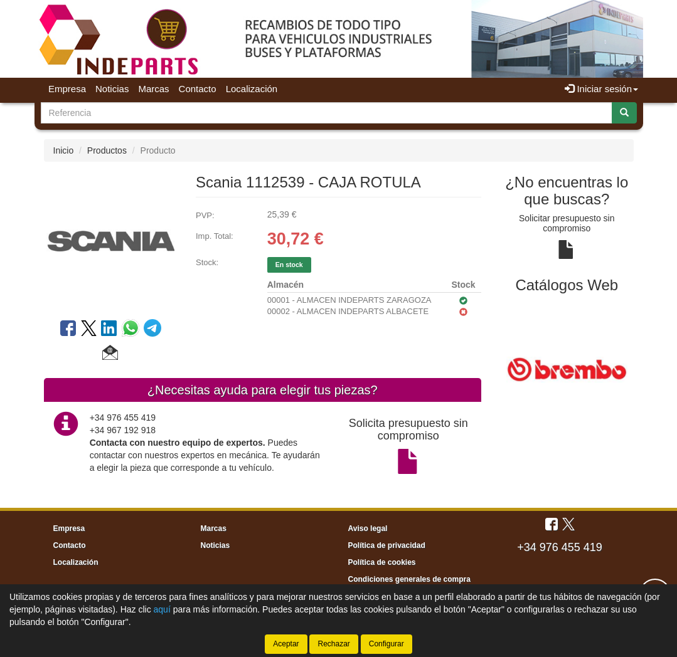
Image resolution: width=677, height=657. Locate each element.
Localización (252, 88)
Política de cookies (382, 562)
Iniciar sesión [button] (601, 88)
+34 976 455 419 (559, 547)
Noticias (112, 88)
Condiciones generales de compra (409, 579)
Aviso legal (368, 528)
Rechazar (333, 643)
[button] (110, 354)
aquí (162, 609)
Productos (107, 150)
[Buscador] (326, 113)
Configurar (386, 643)
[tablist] (567, 369)
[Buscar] (624, 113)
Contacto (197, 88)
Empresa (67, 88)
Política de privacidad (386, 545)
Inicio (63, 150)
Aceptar (286, 643)
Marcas (153, 88)
